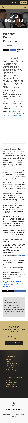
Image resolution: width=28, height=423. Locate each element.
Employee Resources (11, 363)
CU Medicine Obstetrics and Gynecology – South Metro (14, 257)
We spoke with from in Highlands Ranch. (14, 190)
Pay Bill (23, 2)
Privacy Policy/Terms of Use (17, 420)
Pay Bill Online (8, 380)
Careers (8, 361)
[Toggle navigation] (21, 7)
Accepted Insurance (10, 384)
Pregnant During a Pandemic (10, 37)
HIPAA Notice (8, 420)
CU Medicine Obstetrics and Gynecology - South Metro (13, 115)
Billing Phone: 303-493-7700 (12, 382)
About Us (8, 359)
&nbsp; (14, 132)
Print (19, 49)
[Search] (25, 7)
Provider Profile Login (11, 370)
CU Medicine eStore (11, 365)
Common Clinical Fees (11, 386)
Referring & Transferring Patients (14, 372)
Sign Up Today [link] (14, 343)
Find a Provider (10, 367)
